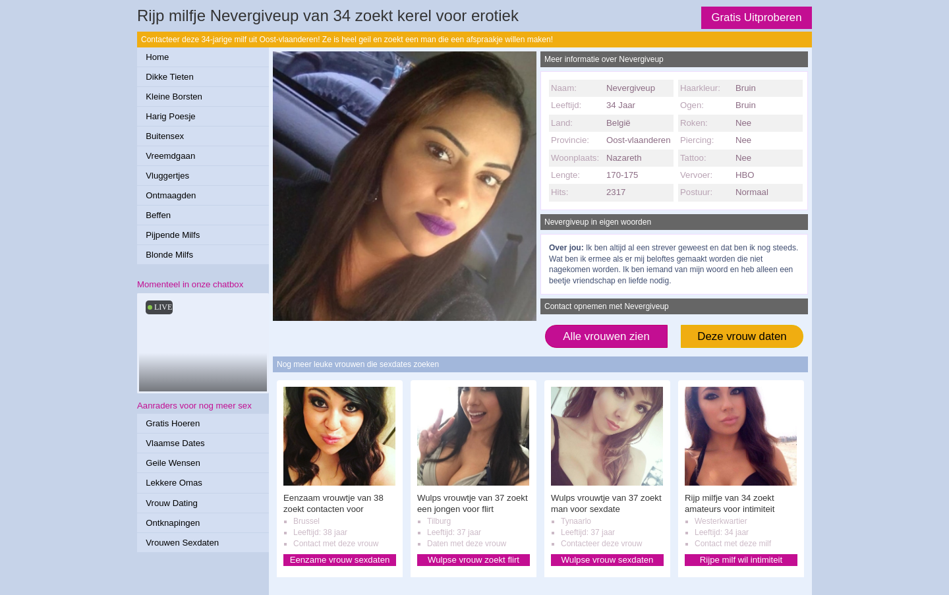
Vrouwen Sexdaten (182, 543)
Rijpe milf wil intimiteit (741, 560)
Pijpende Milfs (173, 235)
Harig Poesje (171, 116)
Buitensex (165, 136)
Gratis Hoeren (173, 423)
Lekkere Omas (174, 483)
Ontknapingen (173, 523)
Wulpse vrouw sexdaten (607, 560)
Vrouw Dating (172, 503)
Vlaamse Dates (175, 443)
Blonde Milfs (169, 255)
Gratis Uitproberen (756, 17)
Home (157, 57)
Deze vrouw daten (741, 336)
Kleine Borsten (174, 96)
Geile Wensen (173, 463)
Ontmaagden (171, 195)
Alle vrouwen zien (606, 336)
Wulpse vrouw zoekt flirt (473, 560)
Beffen (158, 215)
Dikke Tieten (170, 77)
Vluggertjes (167, 176)
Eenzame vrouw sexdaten (340, 560)
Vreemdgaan (170, 156)
